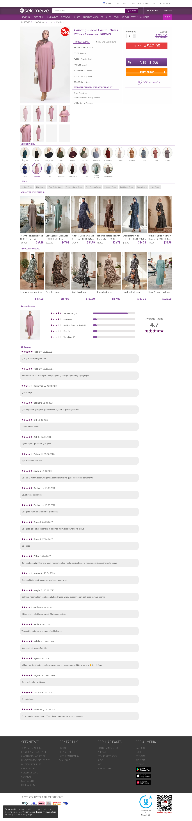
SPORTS (108, 17)
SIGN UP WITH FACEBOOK (140, 3)
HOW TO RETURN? (28, 768)
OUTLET (167, 17)
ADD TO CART (150, 62)
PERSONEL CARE (104, 768)
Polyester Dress (110, 187)
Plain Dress (40, 187)
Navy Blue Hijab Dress (131, 292)
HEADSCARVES (52, 17)
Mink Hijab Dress (52, 292)
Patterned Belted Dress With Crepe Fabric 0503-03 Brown (108, 239)
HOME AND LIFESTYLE (129, 17)
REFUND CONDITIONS (106, 42)
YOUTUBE (140, 764)
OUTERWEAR (65, 17)
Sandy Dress (142, 187)
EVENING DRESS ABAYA (107, 756)
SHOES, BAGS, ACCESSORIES (93, 17)
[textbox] (85, 10)
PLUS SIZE (76, 17)
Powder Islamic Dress (74, 187)
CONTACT (63, 748)
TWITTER (139, 752)
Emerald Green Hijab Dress (31, 292)
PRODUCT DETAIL (81, 42)
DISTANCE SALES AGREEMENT (34, 752)
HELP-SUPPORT (165, 3)
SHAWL (101, 760)
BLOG (154, 3)
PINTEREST (140, 760)
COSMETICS (144, 17)
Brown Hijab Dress (104, 292)
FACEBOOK (140, 748)
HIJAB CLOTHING (38, 17)
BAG (99, 764)
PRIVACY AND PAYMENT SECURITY (35, 760)
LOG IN (117, 3)
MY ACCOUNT (152, 11)
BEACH (116, 17)
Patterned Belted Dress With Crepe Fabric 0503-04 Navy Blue (83, 239)
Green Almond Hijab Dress (159, 292)
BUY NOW (146, 45)
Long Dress (155, 187)
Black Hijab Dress (79, 292)
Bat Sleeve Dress (126, 187)
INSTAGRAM (141, 756)
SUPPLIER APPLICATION (69, 756)
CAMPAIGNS (26, 776)
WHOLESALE (64, 760)
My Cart (168, 11)
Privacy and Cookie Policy (18, 815)
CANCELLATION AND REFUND (33, 756)
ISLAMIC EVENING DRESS (108, 748)
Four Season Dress (93, 187)
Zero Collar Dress (55, 187)
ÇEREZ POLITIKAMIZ (29, 772)
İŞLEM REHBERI (27, 781)
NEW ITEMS (26, 17)
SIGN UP (125, 3)
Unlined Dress (27, 187)
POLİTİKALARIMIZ (28, 785)
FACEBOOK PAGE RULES (31, 764)
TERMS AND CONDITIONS (31, 748)
